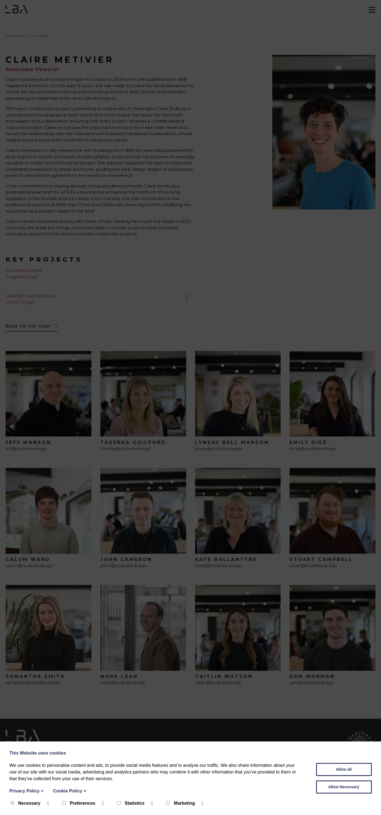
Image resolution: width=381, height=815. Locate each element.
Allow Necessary (343, 787)
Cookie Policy (69, 791)
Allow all (344, 769)
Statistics (131, 803)
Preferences (79, 803)
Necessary (26, 803)
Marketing (181, 803)
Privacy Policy (26, 791)
